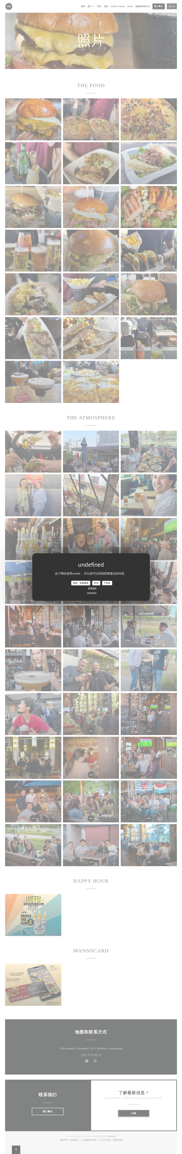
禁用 (96, 583)
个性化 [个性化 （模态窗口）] (107, 583)
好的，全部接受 (80, 583)
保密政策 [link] (92, 588)
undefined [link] (91, 592)
